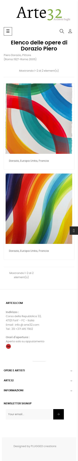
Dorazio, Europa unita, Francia (29, 161)
